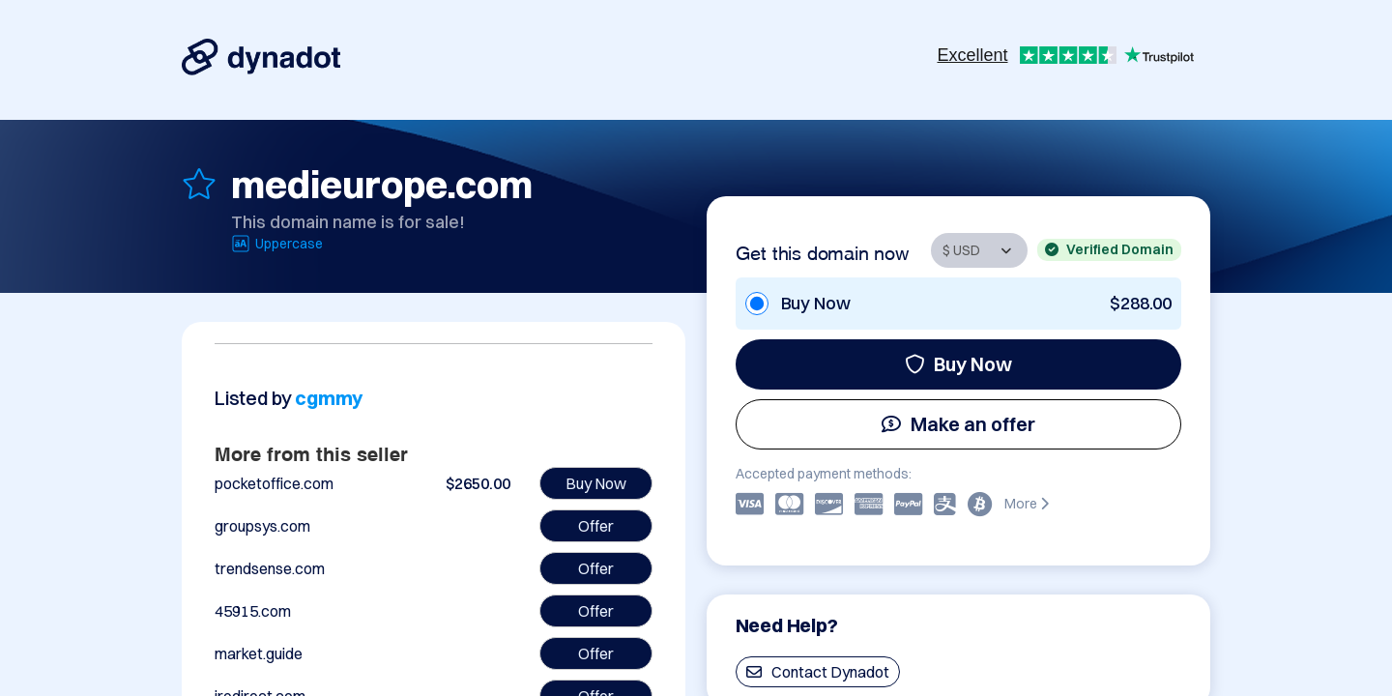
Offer (596, 526)
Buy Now (958, 364)
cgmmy (328, 398)
